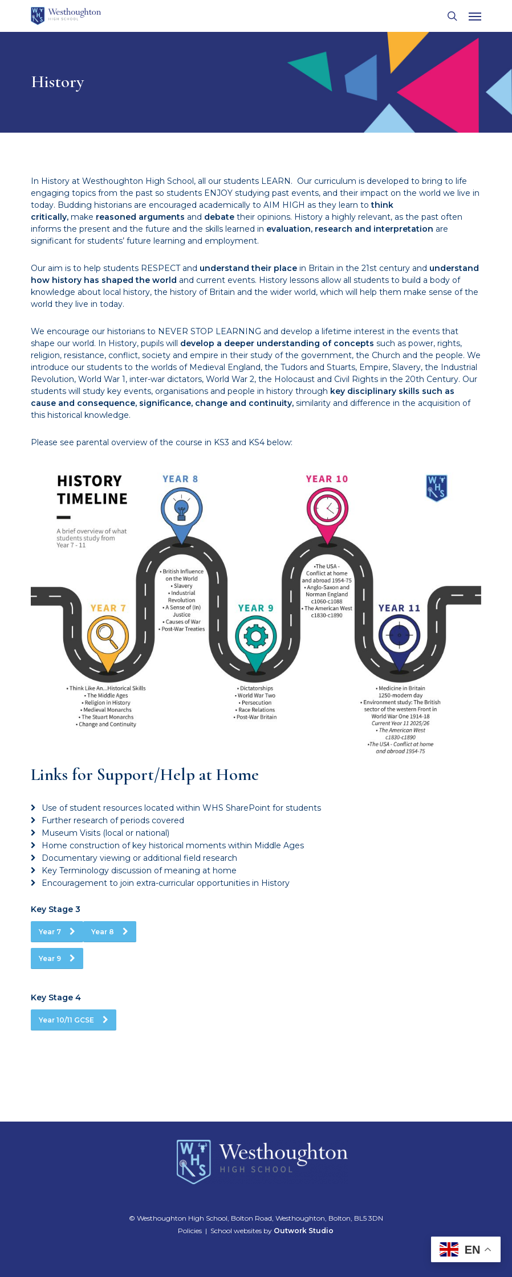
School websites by (272, 1230)
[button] (475, 16)
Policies (190, 1230)
